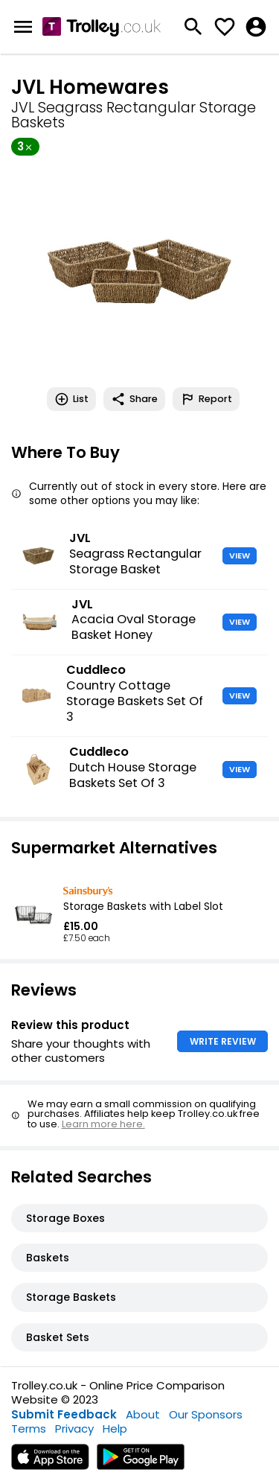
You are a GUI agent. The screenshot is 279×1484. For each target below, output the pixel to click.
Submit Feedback (64, 1414)
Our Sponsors (206, 1414)
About (143, 1414)
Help (115, 1428)
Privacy (74, 1428)
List (71, 399)
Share (134, 399)
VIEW (239, 555)
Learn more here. (103, 1124)
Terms (28, 1428)
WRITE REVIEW (223, 1041)
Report (206, 399)
